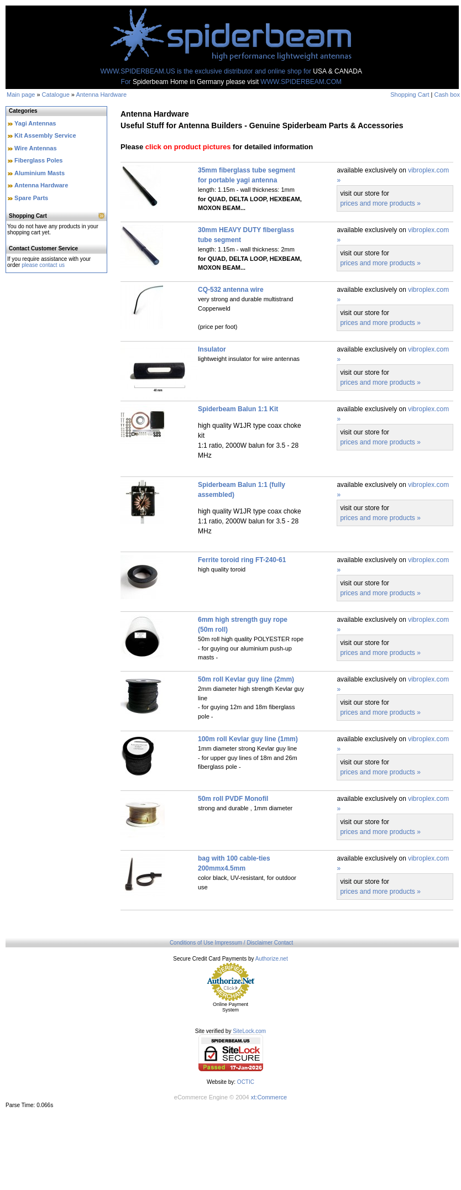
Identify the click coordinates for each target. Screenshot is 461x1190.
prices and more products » (380, 203)
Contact (283, 943)
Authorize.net (271, 959)
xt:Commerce (269, 1097)
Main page (21, 94)
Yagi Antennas (35, 123)
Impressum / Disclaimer (244, 943)
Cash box (447, 94)
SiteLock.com (249, 1031)
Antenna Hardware (101, 94)
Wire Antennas (35, 148)
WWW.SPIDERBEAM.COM (301, 82)
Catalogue (56, 94)
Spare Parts (31, 198)
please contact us (43, 265)
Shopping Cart (409, 94)
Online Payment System (230, 1007)
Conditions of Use (191, 943)
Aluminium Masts (39, 173)
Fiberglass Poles (38, 160)
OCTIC (245, 1082)
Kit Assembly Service (45, 135)
